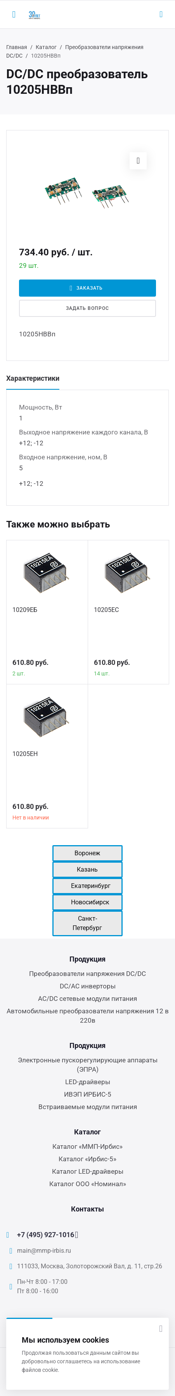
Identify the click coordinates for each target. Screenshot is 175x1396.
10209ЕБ (24, 610)
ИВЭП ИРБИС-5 (87, 1094)
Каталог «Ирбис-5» (87, 1159)
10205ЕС (106, 610)
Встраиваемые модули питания (87, 1107)
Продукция (87, 959)
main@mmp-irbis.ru (44, 1250)
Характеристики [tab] (32, 378)
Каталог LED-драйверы (87, 1171)
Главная (16, 47)
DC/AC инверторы (88, 986)
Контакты (87, 1209)
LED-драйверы (87, 1082)
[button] (138, 160)
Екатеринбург (91, 886)
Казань (87, 869)
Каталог (46, 47)
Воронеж (87, 853)
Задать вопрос (87, 308)
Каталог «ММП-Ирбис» (87, 1146)
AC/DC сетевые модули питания (87, 998)
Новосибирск (90, 902)
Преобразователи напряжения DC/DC (87, 974)
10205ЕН (25, 754)
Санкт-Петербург (87, 923)
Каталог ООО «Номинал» (87, 1184)
